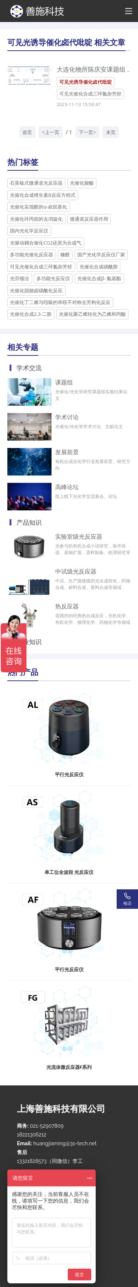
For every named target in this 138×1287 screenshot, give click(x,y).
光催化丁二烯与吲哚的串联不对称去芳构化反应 (60, 302)
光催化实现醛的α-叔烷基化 (38, 206)
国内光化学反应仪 (29, 230)
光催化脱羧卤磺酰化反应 (36, 290)
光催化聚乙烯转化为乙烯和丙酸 (92, 314)
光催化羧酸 (82, 183)
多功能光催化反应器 (31, 254)
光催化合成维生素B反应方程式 (42, 195)
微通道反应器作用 (89, 219)
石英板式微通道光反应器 (36, 183)
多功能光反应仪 (53, 278)
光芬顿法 (19, 278)
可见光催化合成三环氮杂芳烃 (90, 93)
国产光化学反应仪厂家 (101, 254)
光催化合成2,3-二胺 (31, 314)
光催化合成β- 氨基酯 (99, 278)
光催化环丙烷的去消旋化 (36, 219)
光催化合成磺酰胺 (98, 266)
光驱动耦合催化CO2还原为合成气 (45, 242)
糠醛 (65, 254)
